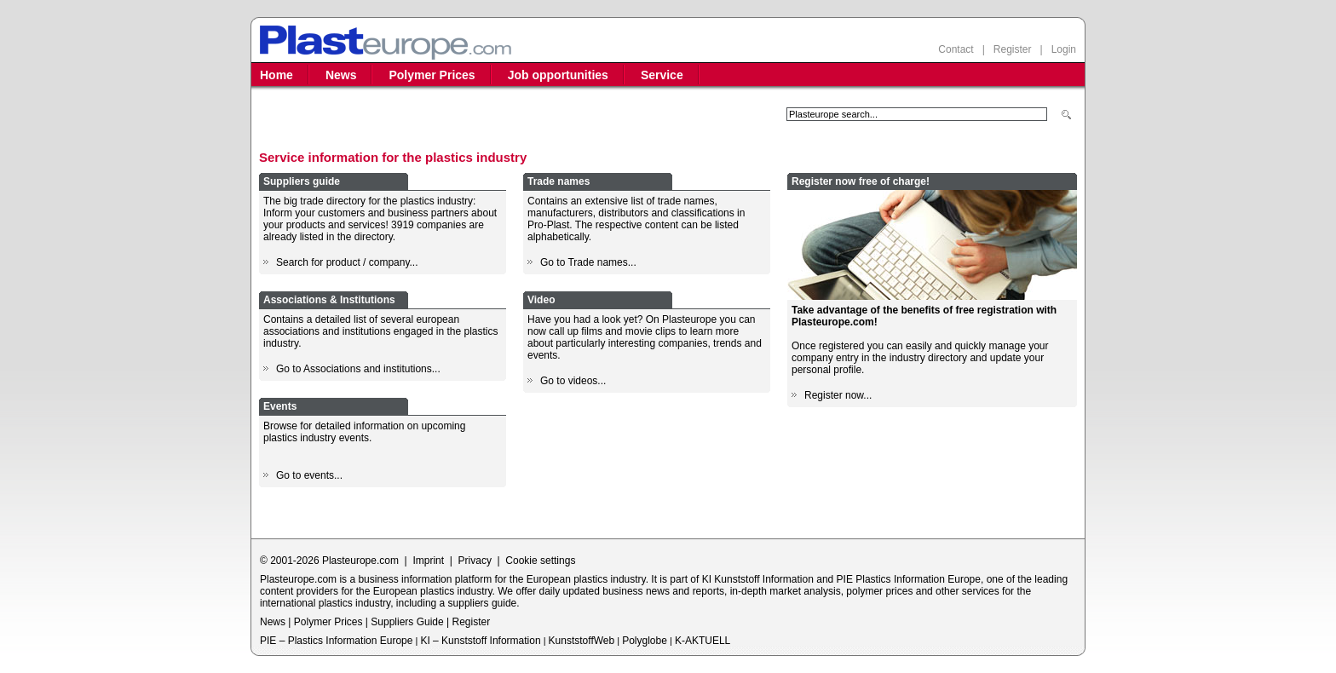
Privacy (475, 561)
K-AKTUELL (702, 641)
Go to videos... (573, 381)
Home (276, 75)
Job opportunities (558, 75)
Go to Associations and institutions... (358, 369)
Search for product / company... (347, 262)
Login (1063, 49)
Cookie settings (540, 561)
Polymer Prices (432, 75)
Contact (955, 49)
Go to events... (309, 475)
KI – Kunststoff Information (480, 641)
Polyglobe (644, 641)
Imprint (428, 561)
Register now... (838, 395)
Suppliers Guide (407, 622)
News (341, 75)
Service (662, 75)
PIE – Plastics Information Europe (336, 641)
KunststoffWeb (582, 641)
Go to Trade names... (588, 262)
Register (1012, 49)
